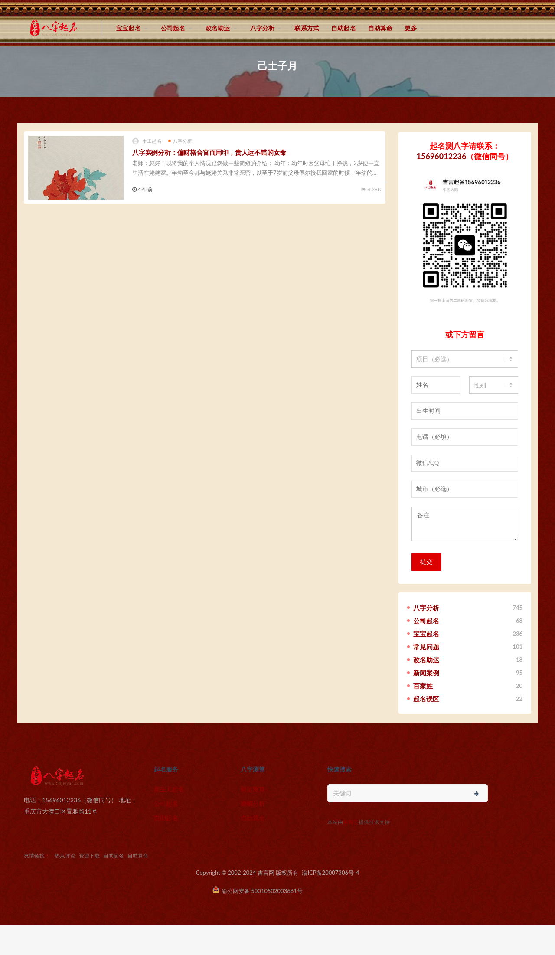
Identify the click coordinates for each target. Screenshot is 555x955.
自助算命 (380, 28)
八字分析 (262, 28)
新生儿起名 (169, 789)
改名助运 (218, 28)
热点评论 (65, 855)
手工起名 (147, 141)
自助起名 (343, 28)
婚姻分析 (253, 803)
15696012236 (442, 156)
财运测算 (253, 789)
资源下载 (89, 855)
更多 (411, 28)
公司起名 (173, 28)
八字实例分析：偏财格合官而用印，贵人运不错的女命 (209, 152)
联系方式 (306, 28)
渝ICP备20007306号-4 (330, 872)
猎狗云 (351, 822)
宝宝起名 (128, 28)
